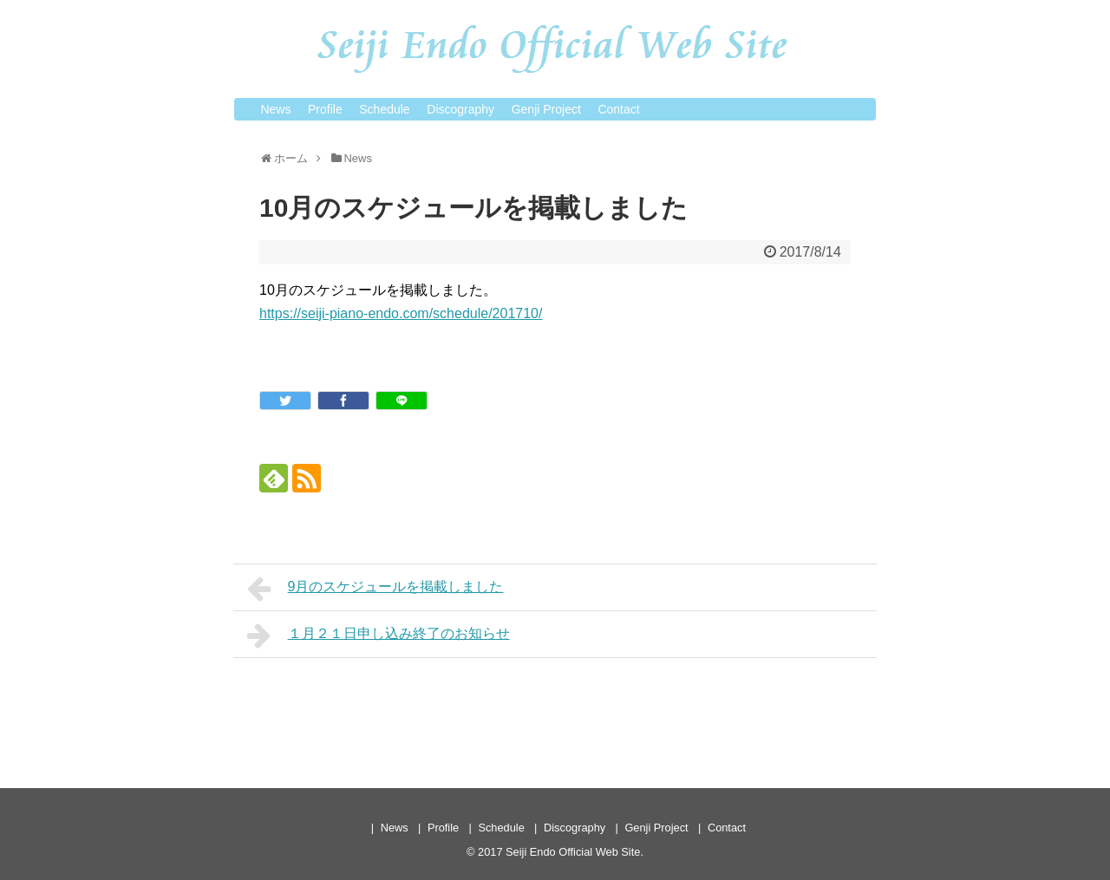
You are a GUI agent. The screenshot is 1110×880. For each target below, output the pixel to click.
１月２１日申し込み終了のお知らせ (378, 635)
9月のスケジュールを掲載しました (375, 589)
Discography (460, 109)
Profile (325, 109)
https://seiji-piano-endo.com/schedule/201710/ (400, 313)
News (275, 109)
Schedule (384, 109)
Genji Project (546, 109)
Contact (618, 109)
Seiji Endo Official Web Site (573, 851)
